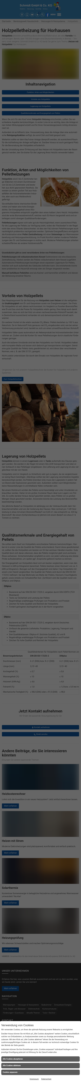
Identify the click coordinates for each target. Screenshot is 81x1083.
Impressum (34, 1079)
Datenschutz (46, 1079)
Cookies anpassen (10, 1072)
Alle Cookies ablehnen (12, 1065)
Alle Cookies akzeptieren (13, 1059)
